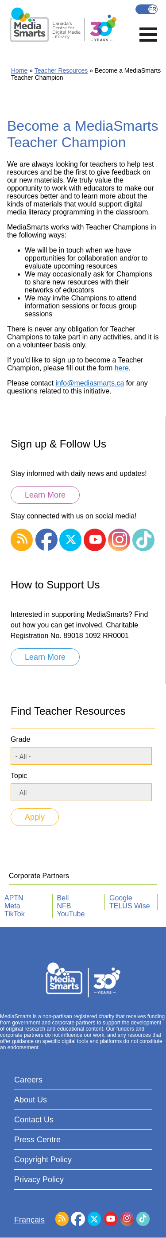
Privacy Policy (39, 1179)
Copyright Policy (43, 1159)
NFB (64, 906)
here (122, 368)
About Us (30, 1099)
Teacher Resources (61, 70)
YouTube (71, 914)
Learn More (45, 495)
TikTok (14, 914)
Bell (63, 898)
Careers (28, 1079)
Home (19, 70)
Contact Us (34, 1119)
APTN (13, 898)
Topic (19, 775)
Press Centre (37, 1139)
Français (146, 9)
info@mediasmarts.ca (89, 383)
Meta (12, 906)
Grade (20, 739)
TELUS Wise (129, 906)
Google (120, 898)
